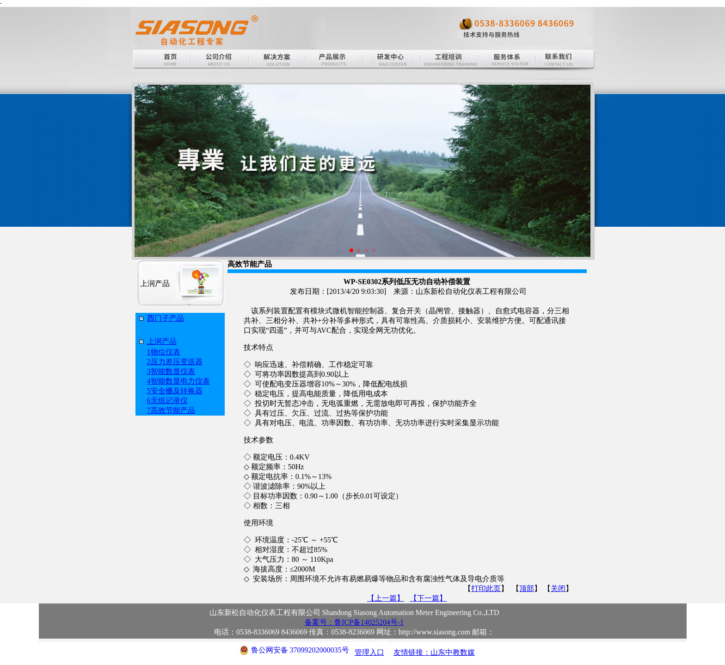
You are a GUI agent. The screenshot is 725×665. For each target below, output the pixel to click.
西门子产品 (165, 318)
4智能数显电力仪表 (178, 381)
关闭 (558, 588)
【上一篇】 (385, 598)
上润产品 (162, 341)
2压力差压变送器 (175, 362)
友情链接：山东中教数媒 (434, 652)
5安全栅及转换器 (175, 391)
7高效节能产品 (171, 410)
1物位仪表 (163, 352)
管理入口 (369, 652)
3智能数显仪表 (171, 371)
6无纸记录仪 (167, 400)
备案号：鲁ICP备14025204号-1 (354, 622)
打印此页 (486, 588)
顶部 (526, 588)
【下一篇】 (428, 598)
